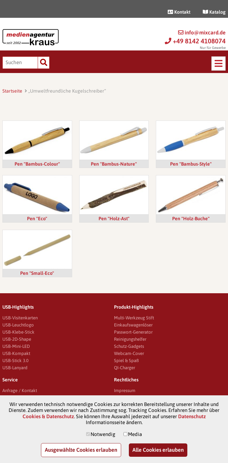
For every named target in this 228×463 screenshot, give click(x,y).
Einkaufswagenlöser (133, 324)
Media (135, 434)
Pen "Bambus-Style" (191, 164)
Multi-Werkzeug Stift (134, 317)
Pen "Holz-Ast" (114, 218)
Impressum (124, 390)
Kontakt (179, 12)
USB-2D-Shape (16, 339)
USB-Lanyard (14, 367)
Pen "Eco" (37, 218)
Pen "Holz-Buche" (191, 218)
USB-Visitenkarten (20, 317)
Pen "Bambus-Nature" (114, 164)
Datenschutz (192, 416)
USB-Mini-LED (16, 346)
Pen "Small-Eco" (37, 273)
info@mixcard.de (202, 32)
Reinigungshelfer (130, 339)
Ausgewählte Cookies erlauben (81, 450)
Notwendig (103, 434)
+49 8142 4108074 (195, 41)
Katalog (214, 12)
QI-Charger (124, 367)
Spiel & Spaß (126, 360)
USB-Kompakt (16, 353)
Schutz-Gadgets (129, 346)
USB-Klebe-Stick (18, 331)
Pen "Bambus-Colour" (37, 164)
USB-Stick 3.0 (15, 360)
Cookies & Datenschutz (48, 416)
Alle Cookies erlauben (158, 450)
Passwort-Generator (133, 331)
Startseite (12, 90)
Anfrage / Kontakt (19, 390)
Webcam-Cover (129, 353)
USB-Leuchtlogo (18, 324)
